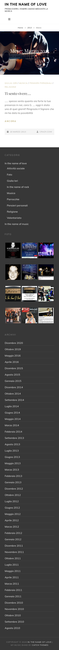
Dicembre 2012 (14, 488)
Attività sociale (16, 168)
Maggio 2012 (13, 514)
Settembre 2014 (14, 399)
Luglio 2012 (12, 501)
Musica (23, 83)
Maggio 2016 (13, 355)
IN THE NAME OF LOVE (26, 4)
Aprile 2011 (12, 577)
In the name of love (16, 163)
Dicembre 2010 (14, 602)
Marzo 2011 (12, 583)
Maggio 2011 (13, 571)
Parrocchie (13, 199)
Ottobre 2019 (13, 349)
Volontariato (14, 217)
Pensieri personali (41, 83)
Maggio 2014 (13, 419)
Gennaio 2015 (13, 380)
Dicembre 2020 (14, 342)
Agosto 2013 (12, 444)
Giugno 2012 (12, 507)
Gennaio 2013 (13, 482)
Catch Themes (40, 645)
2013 (29, 27)
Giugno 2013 (12, 457)
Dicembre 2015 (14, 368)
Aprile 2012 (12, 520)
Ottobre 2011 (13, 558)
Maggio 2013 (13, 463)
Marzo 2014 (12, 425)
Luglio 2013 (12, 450)
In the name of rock (18, 186)
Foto (9, 174)
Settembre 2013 (14, 438)
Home (20, 27)
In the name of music (17, 224)
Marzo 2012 (12, 526)
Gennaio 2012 (13, 539)
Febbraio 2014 (13, 431)
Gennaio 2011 (13, 596)
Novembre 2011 (14, 552)
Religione (10, 87)
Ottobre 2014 (13, 393)
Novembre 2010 (14, 609)
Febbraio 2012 (13, 533)
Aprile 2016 (12, 361)
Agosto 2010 (12, 628)
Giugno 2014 (12, 412)
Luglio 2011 (12, 564)
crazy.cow (46, 132)
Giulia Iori (11, 83)
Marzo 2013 (12, 469)
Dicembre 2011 (14, 545)
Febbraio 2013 (13, 476)
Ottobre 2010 (13, 615)
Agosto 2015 (12, 374)
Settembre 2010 (14, 621)
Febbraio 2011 (13, 590)
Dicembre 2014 (14, 387)
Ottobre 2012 (13, 495)
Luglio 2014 (12, 406)
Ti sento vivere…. (18, 93)
